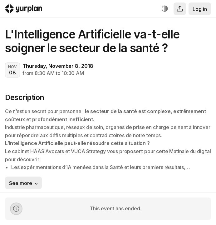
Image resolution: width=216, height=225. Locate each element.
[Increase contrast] (165, 8)
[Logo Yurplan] (23, 10)
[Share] (180, 8)
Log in (200, 9)
